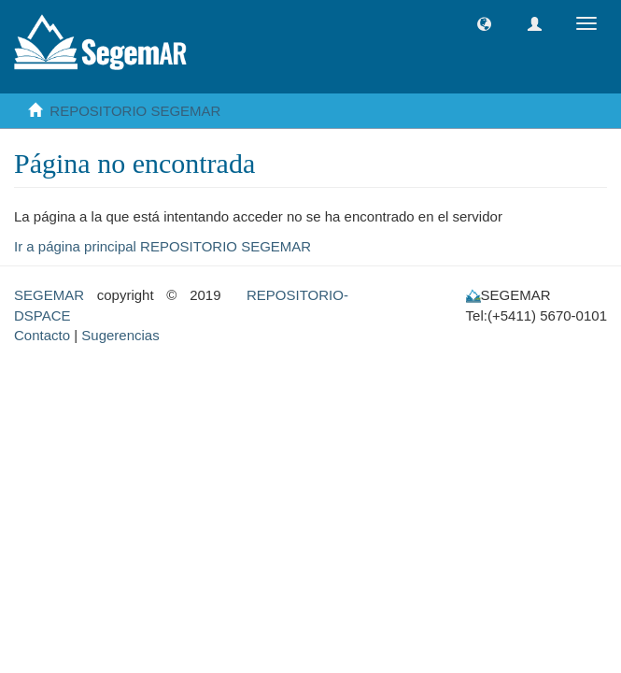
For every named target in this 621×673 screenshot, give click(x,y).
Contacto (42, 335)
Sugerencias (120, 335)
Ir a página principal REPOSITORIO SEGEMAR (162, 246)
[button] (484, 23)
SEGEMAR (49, 295)
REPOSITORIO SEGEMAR (134, 111)
